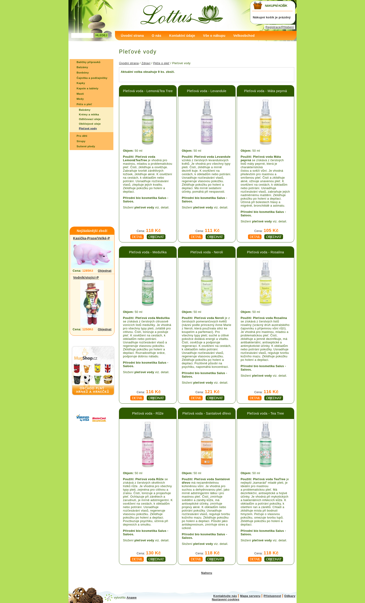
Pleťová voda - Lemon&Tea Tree (148, 91)
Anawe (132, 597)
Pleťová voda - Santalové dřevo (206, 413)
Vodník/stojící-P (86, 277)
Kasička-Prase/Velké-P (91, 238)
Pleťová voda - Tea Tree (265, 413)
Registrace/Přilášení (279, 27)
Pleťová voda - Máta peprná (265, 91)
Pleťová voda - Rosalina (265, 252)
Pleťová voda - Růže (147, 413)
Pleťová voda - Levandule (206, 91)
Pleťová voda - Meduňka (148, 252)
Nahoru (206, 573)
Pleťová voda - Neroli (206, 252)
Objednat (105, 270)
